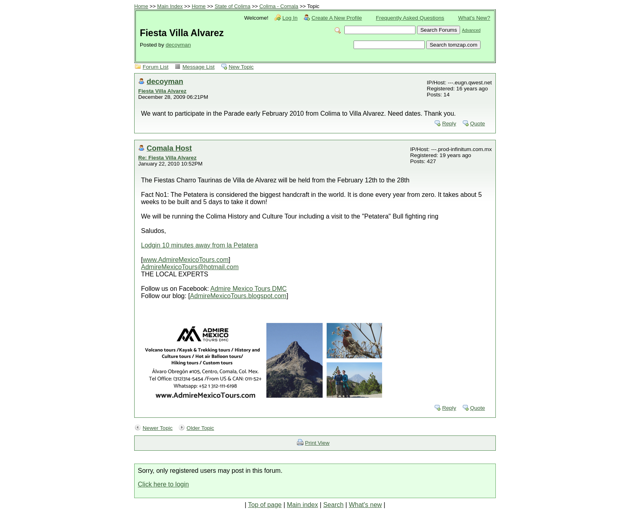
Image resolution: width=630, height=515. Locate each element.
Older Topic (200, 428)
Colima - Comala (279, 6)
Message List (198, 67)
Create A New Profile (336, 18)
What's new (365, 504)
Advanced (471, 30)
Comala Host (169, 148)
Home (141, 6)
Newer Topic (158, 428)
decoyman (178, 45)
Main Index (170, 6)
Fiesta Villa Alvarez (162, 91)
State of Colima (232, 6)
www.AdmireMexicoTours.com (185, 259)
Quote (477, 124)
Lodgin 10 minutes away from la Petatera (199, 245)
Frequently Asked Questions (410, 18)
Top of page (265, 504)
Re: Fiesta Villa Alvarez (167, 158)
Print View (317, 443)
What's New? (474, 18)
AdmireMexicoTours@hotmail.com (190, 267)
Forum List (155, 67)
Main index (302, 504)
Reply (449, 124)
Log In (290, 18)
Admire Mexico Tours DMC (249, 288)
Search (333, 504)
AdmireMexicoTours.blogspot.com (238, 295)
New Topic (241, 67)
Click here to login (163, 484)
